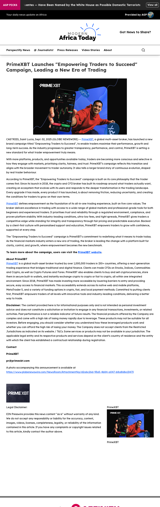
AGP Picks (10, 5)
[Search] (143, 50)
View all (152, 4)
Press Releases (67, 50)
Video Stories (91, 50)
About (108, 50)
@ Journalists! (43, 50)
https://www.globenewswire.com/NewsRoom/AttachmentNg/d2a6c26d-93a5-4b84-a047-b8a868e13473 (70, 372)
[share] (151, 50)
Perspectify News (18, 50)
